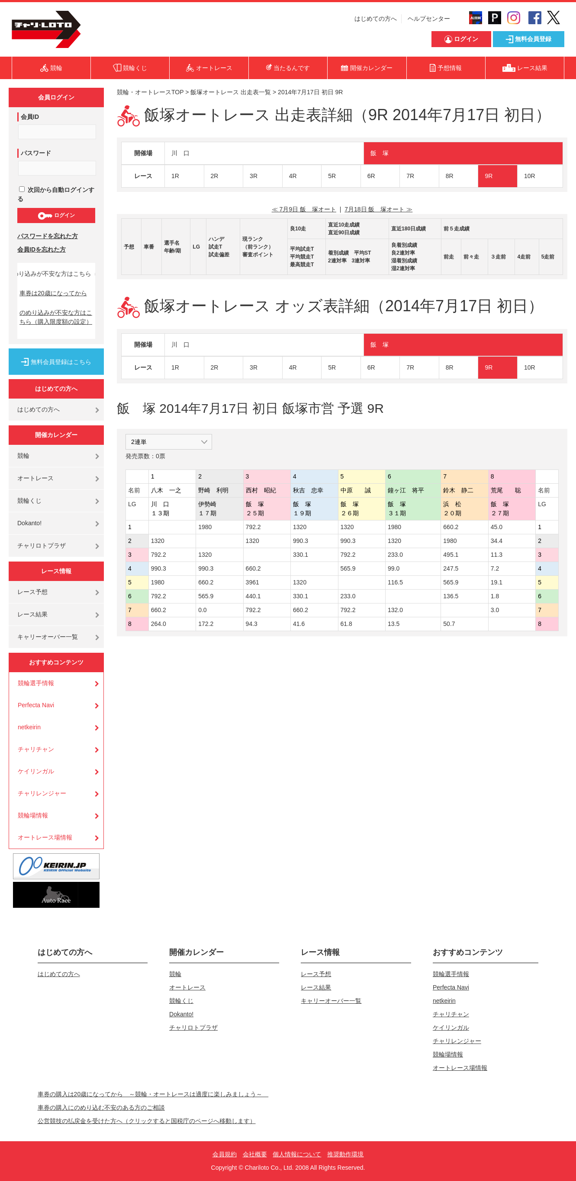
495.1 (450, 554)
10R (529, 175)
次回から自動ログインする (55, 194)
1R (175, 175)
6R (371, 175)
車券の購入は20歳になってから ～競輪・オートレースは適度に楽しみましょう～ (153, 1094)
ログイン (56, 216)
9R (488, 175)
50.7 (449, 623)
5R (332, 175)
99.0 (393, 568)
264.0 (158, 623)
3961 (252, 582)
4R (293, 175)
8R (450, 175)
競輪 (23, 455)
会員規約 (224, 1154)
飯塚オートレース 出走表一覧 (230, 92)
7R (410, 175)
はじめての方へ (375, 18)
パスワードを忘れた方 (47, 236)
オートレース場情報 (45, 837)
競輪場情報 (33, 815)
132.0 (395, 609)
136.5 (450, 596)
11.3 (496, 554)
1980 (205, 526)
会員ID (30, 116)
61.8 (346, 623)
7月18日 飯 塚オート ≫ (378, 209)
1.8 (495, 596)
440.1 (253, 596)
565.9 (348, 568)
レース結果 (32, 614)
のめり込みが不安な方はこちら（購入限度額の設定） (55, 317)
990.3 (300, 540)
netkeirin (29, 727)
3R (253, 175)
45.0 (496, 526)
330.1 (300, 554)
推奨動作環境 (345, 1154)
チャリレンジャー (42, 793)
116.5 (395, 582)
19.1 (496, 582)
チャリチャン (36, 749)
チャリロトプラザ (41, 545)
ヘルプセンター (429, 18)
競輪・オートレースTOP (150, 92)
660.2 (450, 526)
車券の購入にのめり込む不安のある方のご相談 (101, 1107)
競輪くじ (29, 500)
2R (215, 175)
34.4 (496, 540)
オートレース (35, 478)
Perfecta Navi (36, 705)
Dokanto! (29, 523)
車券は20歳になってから (53, 293)
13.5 (393, 623)
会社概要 (255, 1154)
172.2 (205, 623)
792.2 (253, 526)
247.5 (450, 568)
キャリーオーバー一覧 (47, 636)
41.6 (299, 623)
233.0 (395, 554)
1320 (299, 526)
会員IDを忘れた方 (41, 249)
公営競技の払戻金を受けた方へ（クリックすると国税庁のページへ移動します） (147, 1120)
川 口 (180, 153)
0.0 (202, 609)
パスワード (36, 153)
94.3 (251, 623)
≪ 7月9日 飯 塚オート (304, 209)
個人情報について (297, 1154)
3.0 (495, 609)
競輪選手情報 (36, 683)
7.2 (495, 568)
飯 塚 (379, 153)
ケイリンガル (36, 771)
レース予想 (32, 591)
